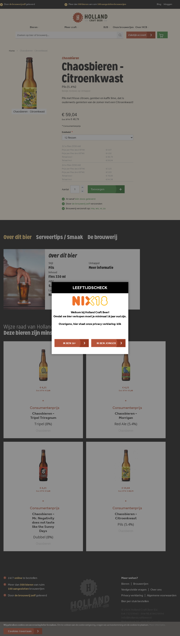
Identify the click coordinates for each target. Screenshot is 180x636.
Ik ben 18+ (69, 343)
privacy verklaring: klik (107, 324)
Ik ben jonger (106, 343)
